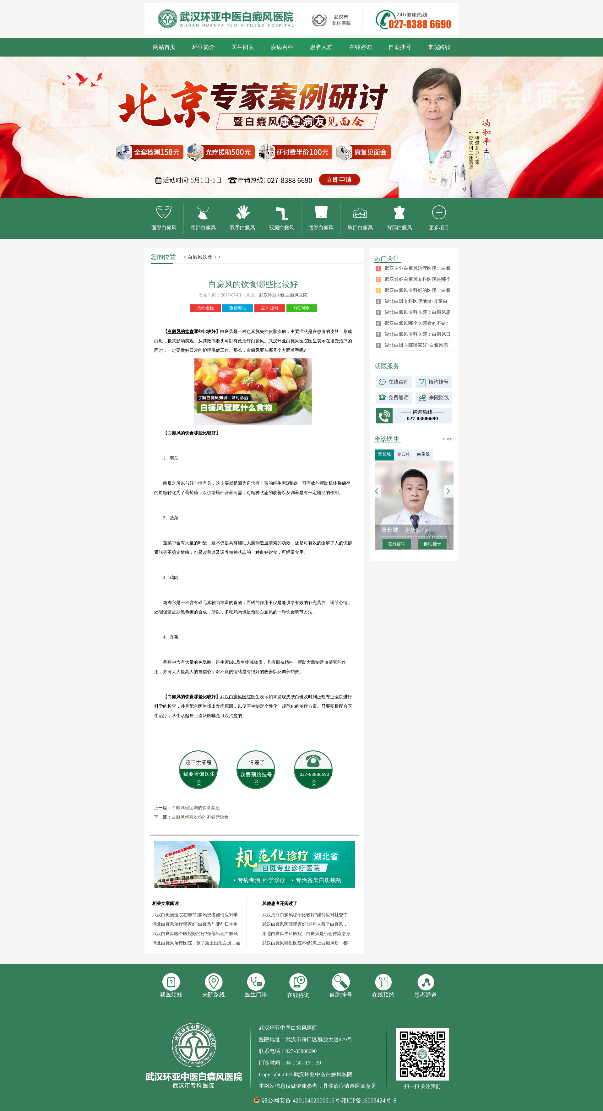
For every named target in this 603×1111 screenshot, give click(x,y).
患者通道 (425, 985)
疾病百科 (282, 47)
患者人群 (321, 47)
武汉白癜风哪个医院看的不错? (416, 323)
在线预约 (383, 985)
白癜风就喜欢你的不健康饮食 (200, 817)
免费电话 (238, 308)
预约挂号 (438, 381)
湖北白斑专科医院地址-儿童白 (416, 301)
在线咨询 (360, 47)
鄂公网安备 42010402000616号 (300, 1100)
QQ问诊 (301, 308)
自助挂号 (399, 47)
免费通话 (398, 397)
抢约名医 (206, 308)
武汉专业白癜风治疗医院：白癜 (418, 268)
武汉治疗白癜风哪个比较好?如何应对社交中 (305, 914)
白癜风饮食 (200, 257)
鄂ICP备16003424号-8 (368, 1100)
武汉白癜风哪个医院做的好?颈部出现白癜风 (195, 933)
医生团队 (242, 47)
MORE (447, 439)
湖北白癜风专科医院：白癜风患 (418, 312)
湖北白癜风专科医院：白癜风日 (418, 334)
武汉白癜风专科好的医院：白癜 (418, 290)
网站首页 (164, 47)
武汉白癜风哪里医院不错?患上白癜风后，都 (305, 943)
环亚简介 (203, 47)
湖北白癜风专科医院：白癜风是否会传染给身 (306, 933)
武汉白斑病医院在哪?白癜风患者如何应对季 (195, 914)
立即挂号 (270, 308)
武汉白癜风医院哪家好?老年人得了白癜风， (305, 924)
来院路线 (439, 47)
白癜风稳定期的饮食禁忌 (195, 807)
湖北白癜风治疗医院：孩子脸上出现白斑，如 (196, 943)
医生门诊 (256, 985)
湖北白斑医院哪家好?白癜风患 (416, 345)
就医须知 (171, 985)
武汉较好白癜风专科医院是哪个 (418, 279)
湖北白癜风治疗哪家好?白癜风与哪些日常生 (195, 924)
